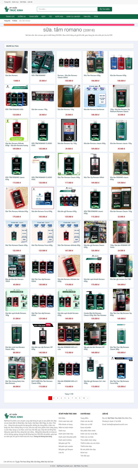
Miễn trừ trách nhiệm (66, 427)
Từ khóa (14, 21)
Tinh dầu (86, 16)
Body (44, 16)
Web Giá (44, 462)
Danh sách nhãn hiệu (66, 434)
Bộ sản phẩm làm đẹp (88, 449)
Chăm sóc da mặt (87, 421)
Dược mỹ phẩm (86, 427)
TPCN (96, 16)
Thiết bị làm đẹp (86, 446)
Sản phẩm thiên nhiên (88, 431)
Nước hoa (59, 16)
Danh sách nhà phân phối (67, 437)
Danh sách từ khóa (65, 440)
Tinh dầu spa (85, 456)
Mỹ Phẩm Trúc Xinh (81, 466)
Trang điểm (33, 16)
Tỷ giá (17, 462)
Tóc (50, 16)
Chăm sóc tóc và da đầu (89, 434)
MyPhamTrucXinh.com (65, 466)
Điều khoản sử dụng (66, 424)
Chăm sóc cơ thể (86, 424)
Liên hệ (30, 2)
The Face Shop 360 (26, 462)
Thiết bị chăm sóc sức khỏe (90, 443)
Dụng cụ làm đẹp (73, 16)
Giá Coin (50, 462)
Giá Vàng (37, 462)
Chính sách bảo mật (66, 421)
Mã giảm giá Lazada (66, 446)
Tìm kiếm (105, 9)
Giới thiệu (23, 2)
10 (84, 398)
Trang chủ (7, 2)
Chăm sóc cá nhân (87, 437)
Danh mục (15, 2)
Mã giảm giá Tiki (64, 443)
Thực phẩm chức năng (88, 440)
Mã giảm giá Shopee (66, 449)
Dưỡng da (22, 16)
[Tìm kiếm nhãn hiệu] (67, 9)
